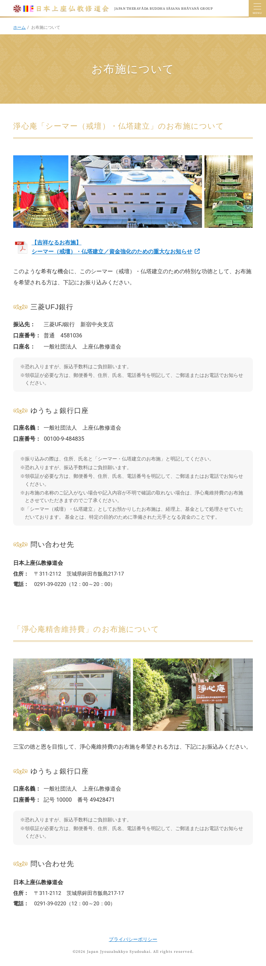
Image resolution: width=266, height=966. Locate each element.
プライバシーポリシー (133, 939)
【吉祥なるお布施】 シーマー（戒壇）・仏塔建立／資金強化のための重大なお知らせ (112, 247)
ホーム (19, 27)
